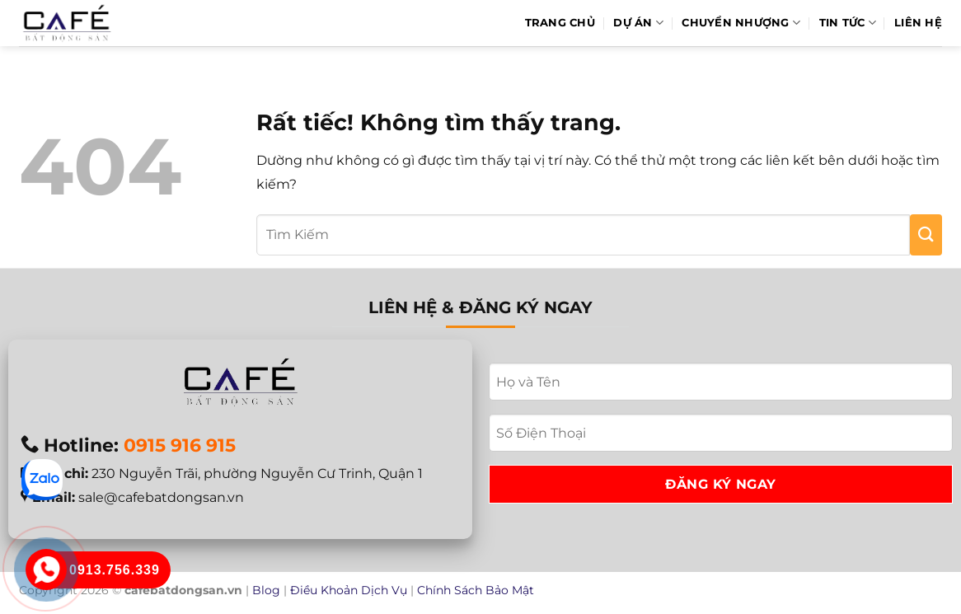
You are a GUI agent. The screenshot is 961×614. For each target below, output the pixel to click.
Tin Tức (847, 22)
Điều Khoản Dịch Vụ (348, 590)
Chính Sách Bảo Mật (475, 590)
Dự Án (638, 22)
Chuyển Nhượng (741, 22)
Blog (266, 590)
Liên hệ (918, 22)
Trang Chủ (560, 22)
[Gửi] (926, 234)
